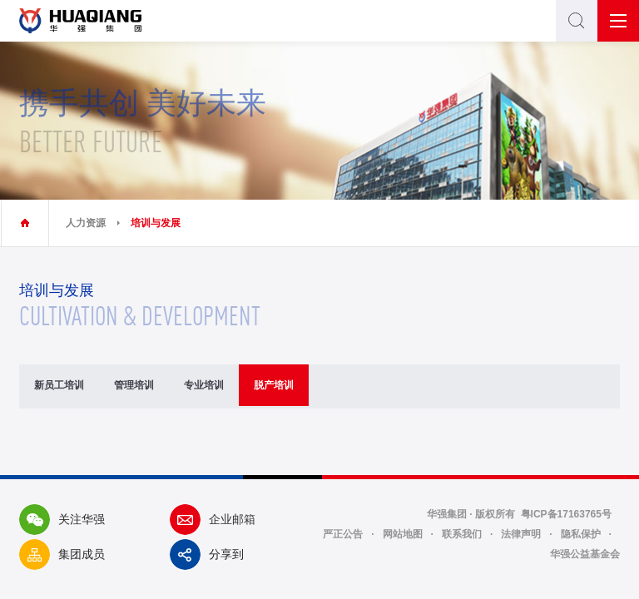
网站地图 (403, 534)
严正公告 (343, 534)
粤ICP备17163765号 (566, 514)
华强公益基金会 (585, 554)
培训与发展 (156, 223)
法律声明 (521, 534)
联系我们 (462, 534)
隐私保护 (581, 534)
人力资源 (86, 223)
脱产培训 (274, 385)
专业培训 (204, 385)
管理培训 (134, 385)
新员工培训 (59, 385)
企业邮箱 (212, 519)
